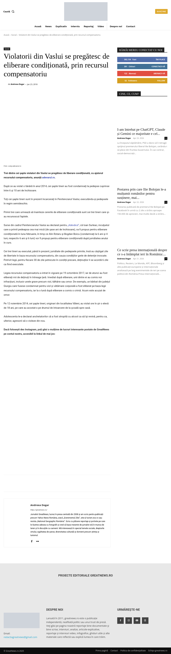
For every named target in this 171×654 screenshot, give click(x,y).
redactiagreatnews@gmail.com (20, 637)
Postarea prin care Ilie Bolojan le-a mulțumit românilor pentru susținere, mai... (141, 193)
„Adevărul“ (73, 225)
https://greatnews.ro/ (38, 510)
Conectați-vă (158, 66)
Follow (161, 80)
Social (14, 35)
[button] (9, 11)
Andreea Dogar (17, 84)
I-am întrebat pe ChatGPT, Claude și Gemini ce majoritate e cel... (141, 132)
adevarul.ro (48, 177)
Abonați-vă (159, 73)
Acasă (6, 35)
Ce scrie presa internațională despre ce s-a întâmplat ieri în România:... (142, 252)
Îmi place (160, 59)
